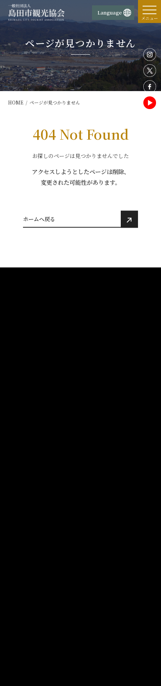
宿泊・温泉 (99, 438)
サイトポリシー (102, 546)
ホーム (21, 397)
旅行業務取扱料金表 (34, 638)
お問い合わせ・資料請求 (39, 619)
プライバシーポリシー (109, 556)
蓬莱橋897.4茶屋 (36, 594)
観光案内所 (25, 556)
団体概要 (23, 546)
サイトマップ (100, 629)
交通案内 (24, 504)
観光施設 (97, 411)
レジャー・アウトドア (111, 429)
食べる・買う (101, 447)
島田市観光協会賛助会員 (111, 619)
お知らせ (24, 479)
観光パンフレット (108, 466)
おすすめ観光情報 (34, 492)
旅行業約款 (25, 629)
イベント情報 (29, 466)
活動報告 (98, 504)
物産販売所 (25, 566)
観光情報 (98, 397)
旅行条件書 (25, 648)
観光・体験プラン (34, 517)
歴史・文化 (99, 420)
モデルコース (103, 492)
